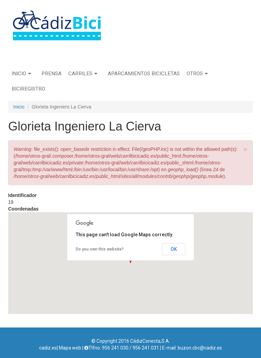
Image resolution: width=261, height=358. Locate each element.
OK (174, 249)
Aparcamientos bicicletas (144, 74)
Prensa (51, 74)
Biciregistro (28, 89)
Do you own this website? (100, 249)
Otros (197, 74)
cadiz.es (48, 348)
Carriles (83, 74)
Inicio (21, 74)
